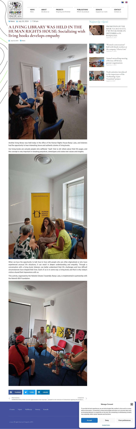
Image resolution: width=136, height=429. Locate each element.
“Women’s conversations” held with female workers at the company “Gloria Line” (116, 46)
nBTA (31, 422)
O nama (12, 409)
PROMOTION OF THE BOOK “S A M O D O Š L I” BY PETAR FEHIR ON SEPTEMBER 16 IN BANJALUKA (116, 31)
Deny (107, 420)
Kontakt (45, 409)
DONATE (101, 11)
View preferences (124, 420)
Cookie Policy (106, 425)
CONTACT (117, 11)
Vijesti (20, 409)
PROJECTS (63, 11)
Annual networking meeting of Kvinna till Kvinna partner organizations (116, 60)
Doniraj (37, 409)
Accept (89, 420)
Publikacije (28, 409)
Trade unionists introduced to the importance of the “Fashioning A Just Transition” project (116, 75)
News (32, 11)
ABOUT (45, 11)
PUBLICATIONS (83, 11)
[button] (132, 404)
